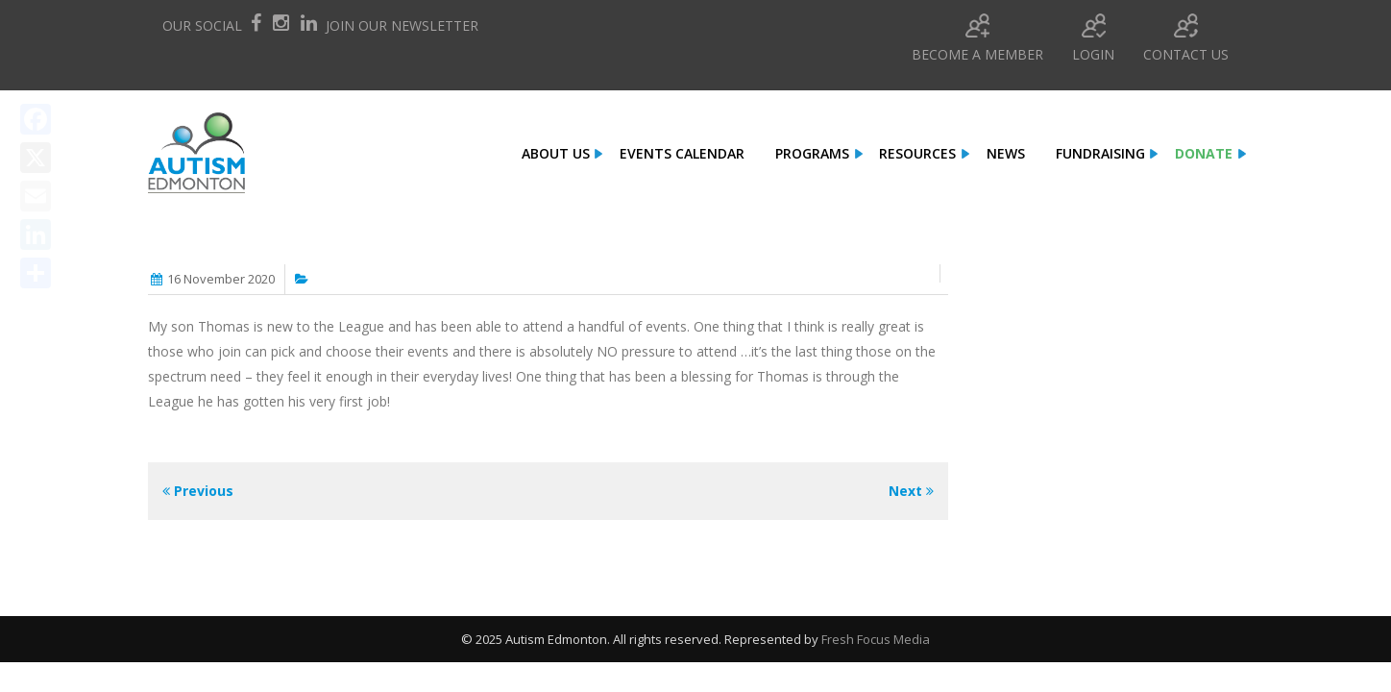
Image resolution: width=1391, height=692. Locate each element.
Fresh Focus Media (875, 639)
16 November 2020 (221, 278)
